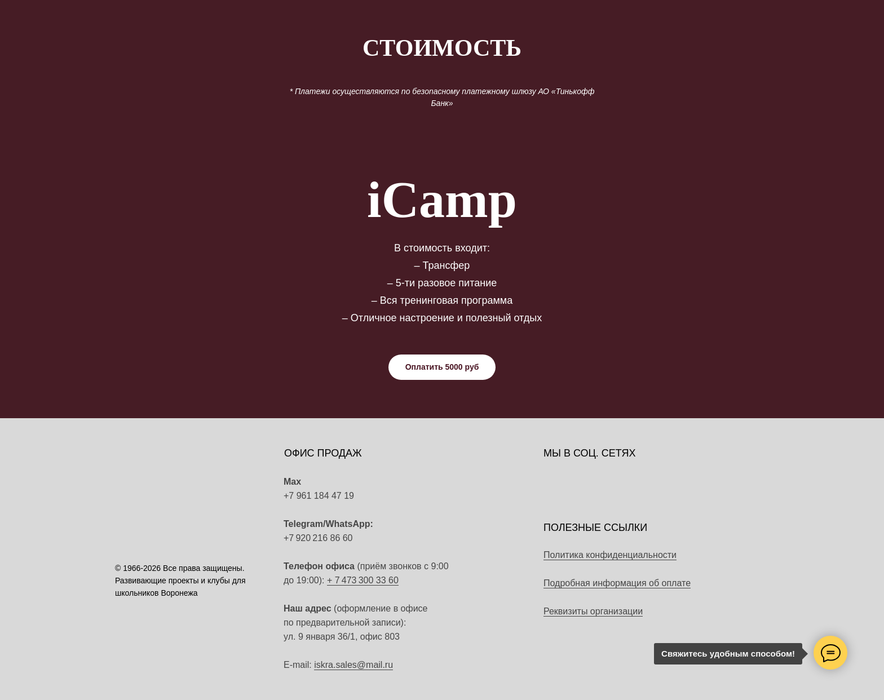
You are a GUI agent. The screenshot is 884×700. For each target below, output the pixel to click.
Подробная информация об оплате (617, 583)
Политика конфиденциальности (610, 555)
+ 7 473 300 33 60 (363, 580)
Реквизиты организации (593, 611)
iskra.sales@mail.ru (353, 665)
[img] (416, 533)
